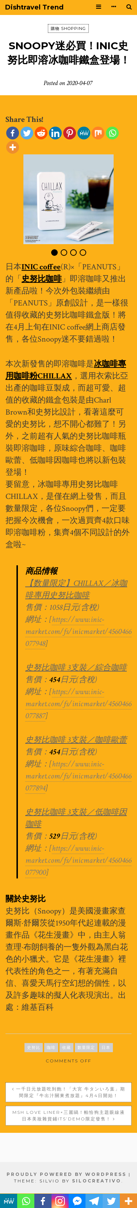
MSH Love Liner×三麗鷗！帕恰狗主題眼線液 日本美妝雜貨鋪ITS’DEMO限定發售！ (68, 1115)
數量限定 (86, 1047)
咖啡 (51, 1047)
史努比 (33, 1047)
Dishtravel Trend (34, 7)
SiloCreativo (96, 1181)
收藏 (66, 1047)
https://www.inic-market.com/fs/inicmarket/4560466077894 (78, 776)
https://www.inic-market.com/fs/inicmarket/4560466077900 (78, 860)
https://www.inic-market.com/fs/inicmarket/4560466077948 (78, 631)
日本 (106, 1047)
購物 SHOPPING (68, 28)
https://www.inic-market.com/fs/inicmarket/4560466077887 (78, 703)
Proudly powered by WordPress (66, 1174)
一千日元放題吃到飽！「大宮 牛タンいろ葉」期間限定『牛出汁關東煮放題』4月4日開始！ (70, 1092)
